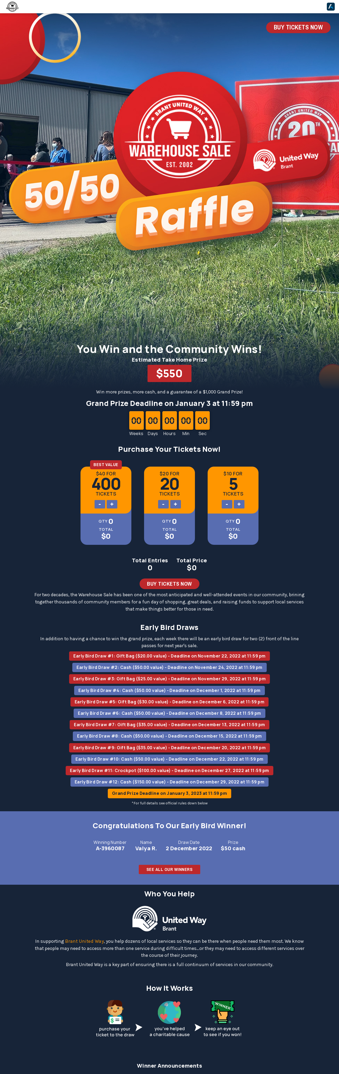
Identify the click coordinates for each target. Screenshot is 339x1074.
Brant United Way (84, 941)
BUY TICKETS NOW (298, 27)
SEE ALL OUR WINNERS (169, 869)
